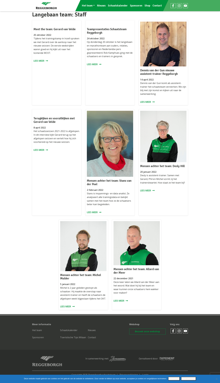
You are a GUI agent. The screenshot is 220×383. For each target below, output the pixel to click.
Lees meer (39, 60)
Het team (87, 5)
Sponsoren (136, 5)
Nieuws (101, 5)
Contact (157, 5)
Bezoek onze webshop (147, 331)
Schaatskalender (118, 5)
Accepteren (174, 379)
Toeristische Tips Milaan (73, 337)
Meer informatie (188, 379)
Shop (147, 5)
